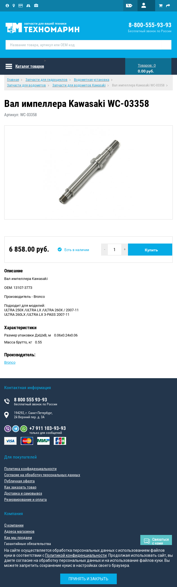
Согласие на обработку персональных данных (42, 475)
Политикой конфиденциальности (76, 555)
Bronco (9, 362)
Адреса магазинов (19, 531)
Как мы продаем (18, 537)
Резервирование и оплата (25, 499)
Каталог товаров (29, 66)
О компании (14, 525)
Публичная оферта (19, 481)
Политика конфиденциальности (30, 469)
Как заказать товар (20, 487)
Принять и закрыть (88, 579)
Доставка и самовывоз (23, 493)
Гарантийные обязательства (27, 544)
